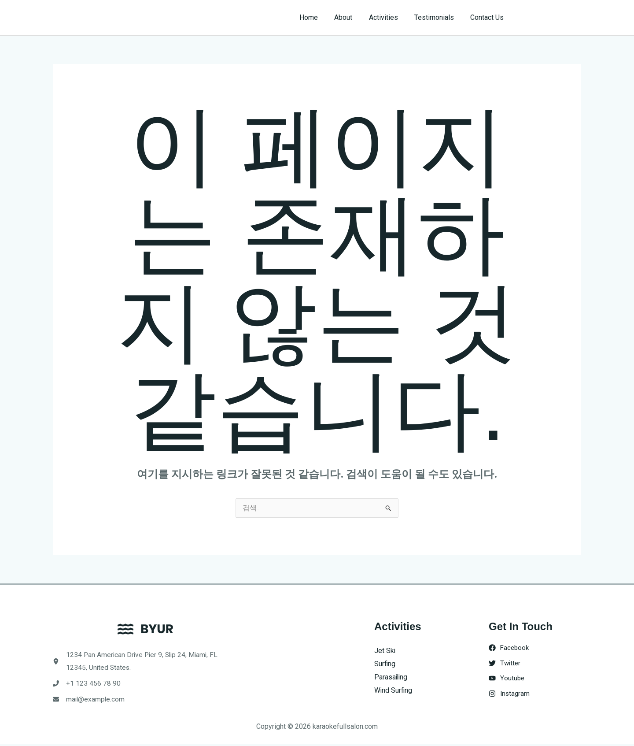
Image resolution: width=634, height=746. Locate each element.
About (352, 17)
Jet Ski (385, 651)
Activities (389, 17)
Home (319, 17)
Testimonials (437, 17)
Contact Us (488, 17)
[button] (551, 17)
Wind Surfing (393, 690)
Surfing (385, 664)
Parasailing (391, 677)
